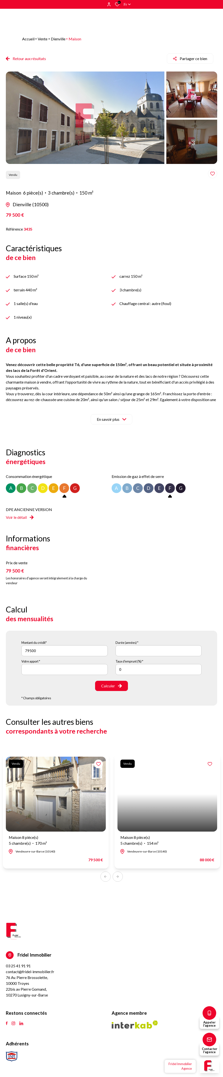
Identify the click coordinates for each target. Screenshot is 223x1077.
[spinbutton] (159, 669)
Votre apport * (30, 661)
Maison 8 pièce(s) (28, 840)
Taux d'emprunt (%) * (129, 661)
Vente (42, 38)
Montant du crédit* (34, 643)
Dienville (58, 38)
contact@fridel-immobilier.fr (30, 971)
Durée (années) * (127, 643)
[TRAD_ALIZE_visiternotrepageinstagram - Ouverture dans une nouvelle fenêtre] (13, 1023)
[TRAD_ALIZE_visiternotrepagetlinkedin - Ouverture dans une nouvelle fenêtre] (21, 1023)
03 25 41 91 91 (18, 965)
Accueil (28, 38)
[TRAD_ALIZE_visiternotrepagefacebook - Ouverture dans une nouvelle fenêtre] (7, 1023)
